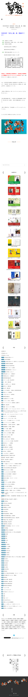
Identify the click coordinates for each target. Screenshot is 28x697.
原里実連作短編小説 (6, 378)
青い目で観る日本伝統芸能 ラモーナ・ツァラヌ (11, 573)
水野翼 (3, 628)
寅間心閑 (16, 625)
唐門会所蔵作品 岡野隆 (6, 513)
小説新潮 (5, 548)
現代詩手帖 (5, 569)
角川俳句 (4, 558)
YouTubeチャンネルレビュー (7, 591)
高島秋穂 (6, 623)
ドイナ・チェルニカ (17, 623)
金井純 (24, 620)
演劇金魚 (4, 577)
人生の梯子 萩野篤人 (6, 486)
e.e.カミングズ (4, 618)
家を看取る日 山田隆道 (6, 447)
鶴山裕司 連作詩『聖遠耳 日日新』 (8, 455)
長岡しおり (21, 625)
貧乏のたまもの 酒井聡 (7, 469)
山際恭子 (6, 628)
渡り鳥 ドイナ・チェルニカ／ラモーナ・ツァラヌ (12, 414)
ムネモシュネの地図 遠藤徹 (7, 432)
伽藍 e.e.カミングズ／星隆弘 (8, 406)
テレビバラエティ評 (6, 589)
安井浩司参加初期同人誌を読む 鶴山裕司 (10, 517)
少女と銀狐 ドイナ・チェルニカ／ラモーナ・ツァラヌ (12, 408)
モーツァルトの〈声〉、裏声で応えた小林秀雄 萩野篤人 (13, 488)
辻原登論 (4, 501)
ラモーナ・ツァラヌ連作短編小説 (8, 416)
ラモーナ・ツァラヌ (21, 628)
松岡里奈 (14, 626)
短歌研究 (4, 565)
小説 (3, 593)
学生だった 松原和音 (6, 392)
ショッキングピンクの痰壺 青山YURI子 (9, 441)
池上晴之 (14, 618)
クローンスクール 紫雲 (6, 434)
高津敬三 (10, 623)
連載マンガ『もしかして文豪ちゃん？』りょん (11, 606)
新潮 (4, 536)
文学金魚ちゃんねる (5, 355)
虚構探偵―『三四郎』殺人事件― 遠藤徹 (10, 424)
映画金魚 (4, 571)
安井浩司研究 (4, 509)
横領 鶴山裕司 (5, 404)
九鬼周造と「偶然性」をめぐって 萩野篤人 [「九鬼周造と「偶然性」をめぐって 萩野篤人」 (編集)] (13, 490)
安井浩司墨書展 (5, 359)
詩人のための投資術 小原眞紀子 (8, 474)
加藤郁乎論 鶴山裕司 (6, 523)
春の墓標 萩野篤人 (6, 437)
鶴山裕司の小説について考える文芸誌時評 (11, 532)
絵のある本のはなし (6, 600)
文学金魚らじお (4, 353)
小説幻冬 (5, 554)
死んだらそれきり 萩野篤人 (8, 484)
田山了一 (3, 625)
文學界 (4, 534)
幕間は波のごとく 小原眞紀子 (8, 373)
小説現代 (5, 552)
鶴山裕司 (7, 625)
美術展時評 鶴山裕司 (6, 581)
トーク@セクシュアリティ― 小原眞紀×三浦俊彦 (11, 463)
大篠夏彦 (3, 620)
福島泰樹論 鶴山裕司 (6, 521)
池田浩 (18, 618)
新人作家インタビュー (7, 371)
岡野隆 (12, 620)
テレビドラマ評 (5, 587)
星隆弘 (10, 626)
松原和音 (18, 626)
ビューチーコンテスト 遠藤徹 (7, 422)
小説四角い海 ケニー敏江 (7, 398)
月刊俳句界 (5, 560)
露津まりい (12, 625)
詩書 (3, 595)
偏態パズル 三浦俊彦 (6, 445)
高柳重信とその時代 (6, 507)
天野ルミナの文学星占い (7, 608)
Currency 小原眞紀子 (6, 451)
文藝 (4, 542)
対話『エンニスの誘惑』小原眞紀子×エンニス (10, 465)
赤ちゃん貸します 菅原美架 (7, 439)
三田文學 (5, 544)
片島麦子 (21, 620)
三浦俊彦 (22, 626)
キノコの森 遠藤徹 (6, 428)
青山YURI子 (10, 618)
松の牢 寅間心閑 (5, 388)
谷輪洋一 (23, 623)
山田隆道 (10, 628)
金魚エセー (4, 480)
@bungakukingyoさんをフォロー (18, 638)
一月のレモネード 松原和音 (7, 394)
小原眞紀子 (16, 620)
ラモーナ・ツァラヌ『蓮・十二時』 (9, 418)
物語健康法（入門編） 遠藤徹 (7, 426)
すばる (4, 540)
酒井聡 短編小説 (5, 396)
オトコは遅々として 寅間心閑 (8, 384)
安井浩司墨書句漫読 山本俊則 (8, 515)
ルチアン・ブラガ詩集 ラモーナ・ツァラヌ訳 (10, 420)
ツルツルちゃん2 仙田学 (7, 449)
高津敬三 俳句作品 (5, 461)
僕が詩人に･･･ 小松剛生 (7, 443)
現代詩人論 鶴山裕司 (6, 503)
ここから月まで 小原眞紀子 (7, 453)
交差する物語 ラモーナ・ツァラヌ (9, 478)
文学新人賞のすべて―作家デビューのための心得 (12, 361)
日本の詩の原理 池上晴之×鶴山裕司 (8, 467)
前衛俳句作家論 (5, 505)
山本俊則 (15, 628)
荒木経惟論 (4, 528)
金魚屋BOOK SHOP (12, 690)
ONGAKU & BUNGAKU (6, 585)
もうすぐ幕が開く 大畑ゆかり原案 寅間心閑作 (11, 390)
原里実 (7, 626)
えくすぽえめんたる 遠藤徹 (8, 430)
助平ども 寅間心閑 (6, 386)
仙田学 (3, 623)
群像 (4, 538)
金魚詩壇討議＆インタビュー (8, 369)
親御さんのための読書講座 (7, 602)
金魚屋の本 (3, 351)
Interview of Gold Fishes (7, 365)
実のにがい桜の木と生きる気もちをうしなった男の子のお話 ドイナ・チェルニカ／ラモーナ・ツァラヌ (14, 411)
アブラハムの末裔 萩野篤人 (8, 482)
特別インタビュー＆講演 (8, 367)
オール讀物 (5, 546)
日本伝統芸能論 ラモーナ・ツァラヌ (10, 526)
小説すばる (5, 550)
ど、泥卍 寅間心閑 (6, 382)
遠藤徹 (21, 618)
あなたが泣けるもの (6, 476)
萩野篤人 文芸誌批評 (7, 530)
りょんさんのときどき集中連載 (8, 471)
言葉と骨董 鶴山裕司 (6, 579)
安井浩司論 (4, 511)
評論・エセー (4, 598)
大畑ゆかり (8, 620)
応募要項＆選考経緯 (7, 363)
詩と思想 (4, 567)
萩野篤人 (3, 626)
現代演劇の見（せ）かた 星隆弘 (8, 575)
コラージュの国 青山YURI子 (7, 380)
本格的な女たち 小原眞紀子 (7, 376)
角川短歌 (4, 563)
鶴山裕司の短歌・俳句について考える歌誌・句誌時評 (13, 556)
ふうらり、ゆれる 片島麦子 (7, 400)
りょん (3, 630)
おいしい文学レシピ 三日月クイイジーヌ (10, 604)
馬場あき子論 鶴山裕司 (6, 519)
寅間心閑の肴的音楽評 (6, 583)
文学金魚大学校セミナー (7, 357)
